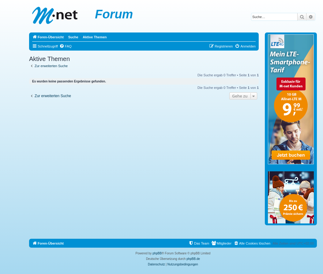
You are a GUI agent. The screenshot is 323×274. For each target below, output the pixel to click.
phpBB (157, 253)
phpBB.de (193, 259)
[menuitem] (65, 46)
